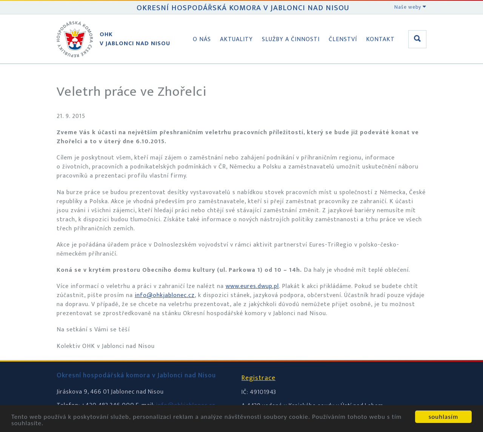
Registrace (258, 378)
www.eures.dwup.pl (252, 286)
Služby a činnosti (291, 39)
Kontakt (380, 39)
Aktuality (236, 39)
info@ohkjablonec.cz (165, 295)
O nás (202, 39)
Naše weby (410, 7)
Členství (343, 39)
